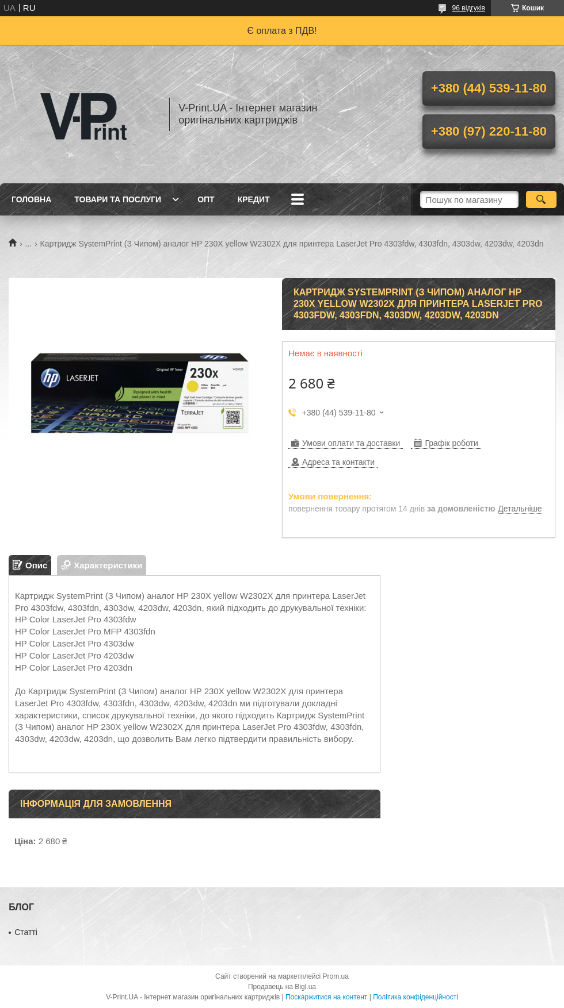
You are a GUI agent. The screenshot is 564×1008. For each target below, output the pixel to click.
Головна (31, 199)
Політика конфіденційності (415, 997)
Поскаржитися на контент (326, 997)
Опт (206, 199)
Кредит (254, 199)
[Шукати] (541, 199)
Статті (25, 932)
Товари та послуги (117, 199)
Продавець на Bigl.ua (282, 987)
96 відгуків (468, 8)
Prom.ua (336, 976)
